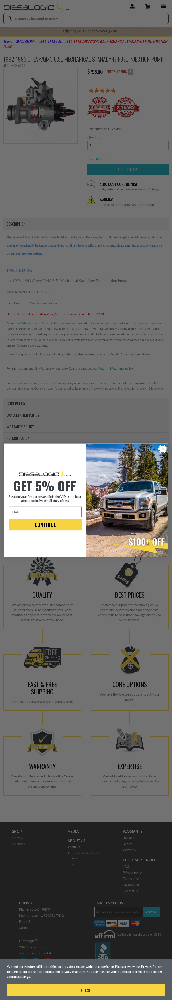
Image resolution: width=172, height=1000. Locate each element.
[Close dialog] (162, 449)
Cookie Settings (18, 977)
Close (86, 990)
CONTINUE (45, 525)
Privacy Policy (151, 966)
